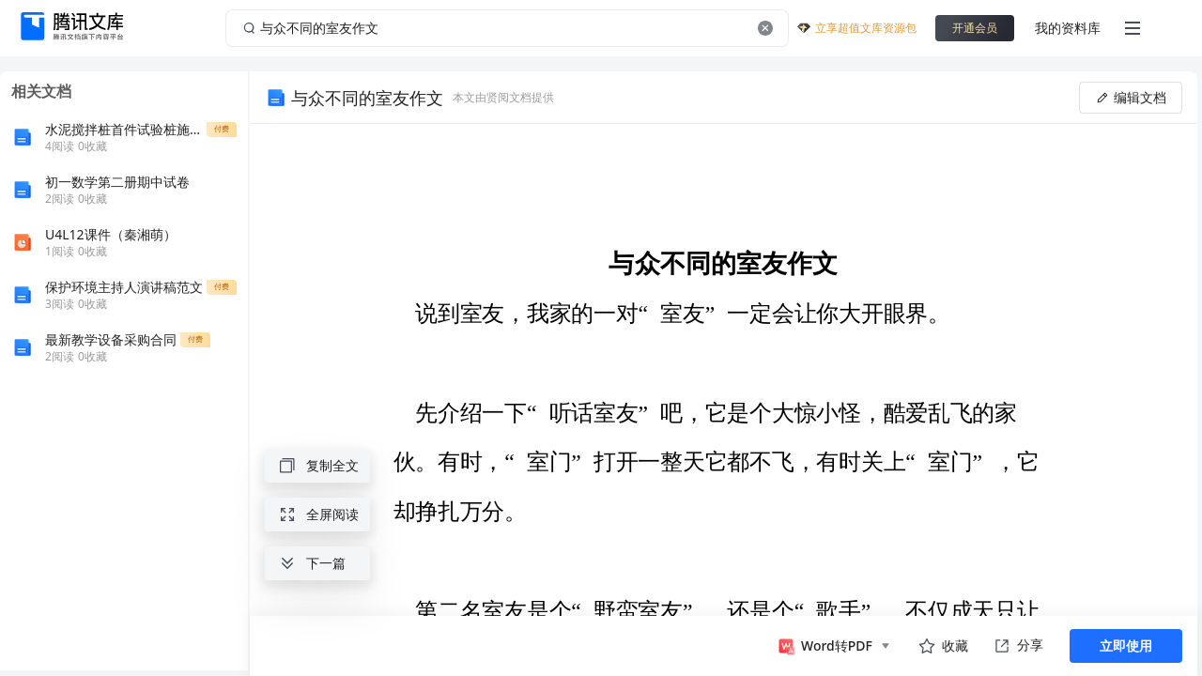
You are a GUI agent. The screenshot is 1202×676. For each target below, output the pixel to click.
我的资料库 (1068, 28)
